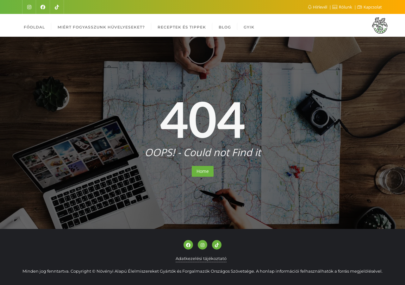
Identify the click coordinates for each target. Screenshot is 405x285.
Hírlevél (318, 7)
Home (202, 171)
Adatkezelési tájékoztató (201, 258)
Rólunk (342, 7)
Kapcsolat (369, 7)
